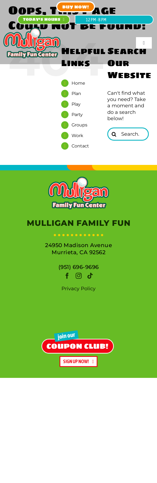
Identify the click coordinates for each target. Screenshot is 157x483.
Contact (80, 146)
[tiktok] (90, 276)
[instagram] (79, 276)
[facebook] (67, 276)
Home (78, 83)
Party (77, 114)
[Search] (113, 134)
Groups (79, 125)
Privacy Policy (78, 289)
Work (77, 135)
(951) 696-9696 (78, 267)
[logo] (79, 178)
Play (76, 104)
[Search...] (128, 134)
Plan (76, 93)
